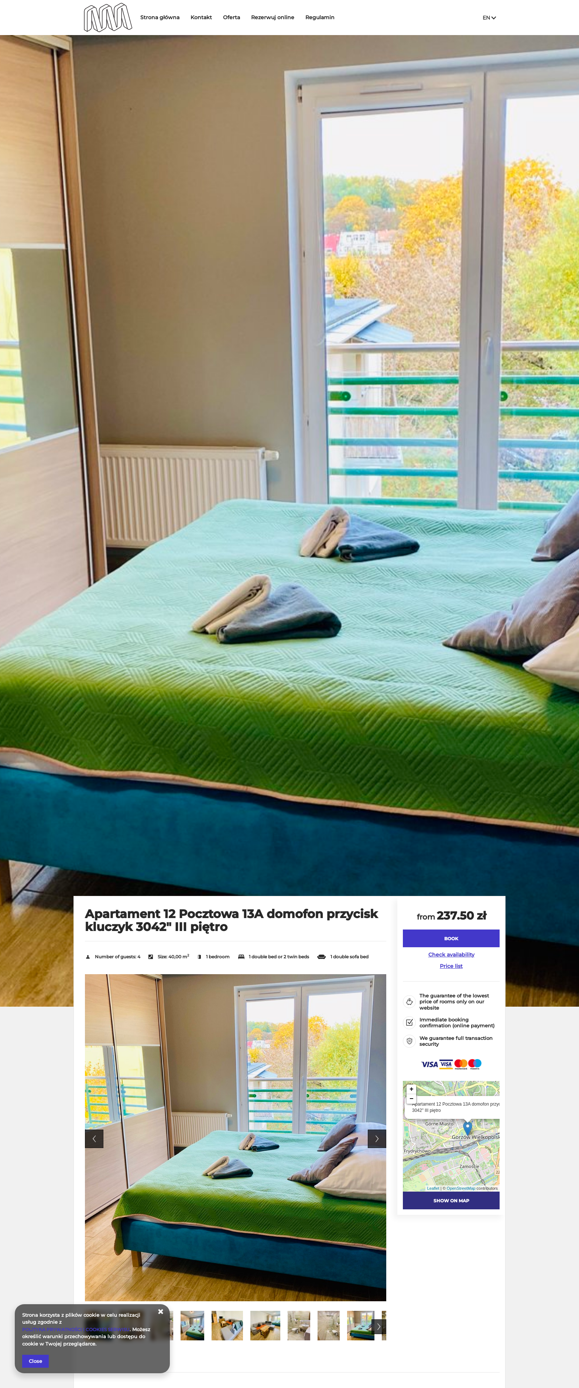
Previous (94, 1139)
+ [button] (412, 1089)
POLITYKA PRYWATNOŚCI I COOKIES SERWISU (80, 1329)
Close (35, 1361)
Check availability (451, 954)
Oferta (237, 17)
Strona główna (165, 17)
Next (377, 1139)
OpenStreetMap (461, 1188)
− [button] (412, 1099)
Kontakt (207, 17)
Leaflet (433, 1188)
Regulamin (325, 17)
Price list (451, 966)
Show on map (451, 1200)
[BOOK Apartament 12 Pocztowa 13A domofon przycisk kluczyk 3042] (451, 938)
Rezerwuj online (278, 17)
